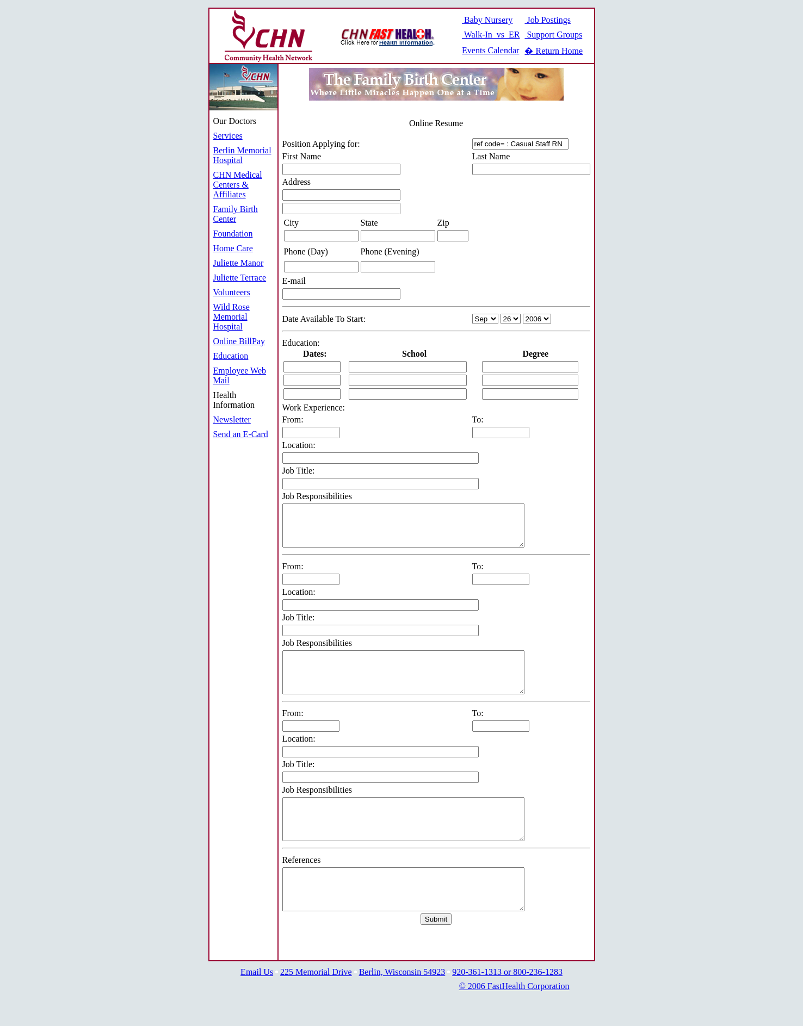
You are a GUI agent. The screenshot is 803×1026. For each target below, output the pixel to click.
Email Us (256, 1004)
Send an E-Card (240, 434)
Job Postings (547, 19)
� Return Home (553, 50)
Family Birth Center (235, 213)
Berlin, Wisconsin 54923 (402, 1004)
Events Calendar (490, 50)
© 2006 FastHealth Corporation (514, 1018)
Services (228, 135)
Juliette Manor (238, 263)
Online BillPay (239, 341)
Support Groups (553, 34)
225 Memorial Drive (316, 1004)
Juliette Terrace (240, 277)
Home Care (233, 248)
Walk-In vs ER (491, 34)
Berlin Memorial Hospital (242, 155)
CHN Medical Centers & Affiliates (237, 184)
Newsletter (232, 419)
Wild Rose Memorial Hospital (231, 316)
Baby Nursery (487, 19)
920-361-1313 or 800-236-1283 (507, 1004)
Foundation (233, 233)
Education (231, 355)
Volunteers (231, 292)
